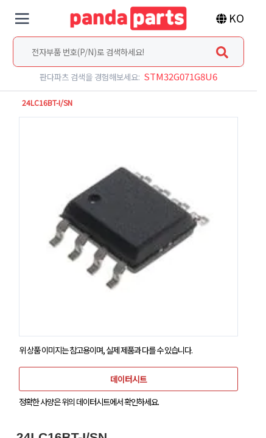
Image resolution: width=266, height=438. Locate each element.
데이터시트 (128, 379)
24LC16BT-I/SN (47, 102)
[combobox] (128, 51)
